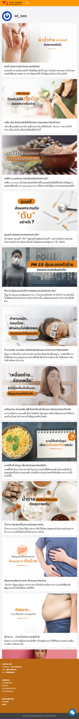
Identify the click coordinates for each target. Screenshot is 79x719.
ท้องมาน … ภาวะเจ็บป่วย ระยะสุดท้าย (22, 637)
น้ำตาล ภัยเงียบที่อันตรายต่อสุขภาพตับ (24, 524)
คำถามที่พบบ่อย (7, 691)
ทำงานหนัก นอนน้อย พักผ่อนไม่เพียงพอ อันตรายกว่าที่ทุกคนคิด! (36, 350)
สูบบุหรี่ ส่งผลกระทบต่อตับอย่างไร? (21, 234)
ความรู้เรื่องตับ (7, 683)
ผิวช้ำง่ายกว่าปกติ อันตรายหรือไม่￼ (22, 66)
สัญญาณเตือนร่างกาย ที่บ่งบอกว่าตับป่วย (25, 580)
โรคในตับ (5, 685)
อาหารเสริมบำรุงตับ (9, 688)
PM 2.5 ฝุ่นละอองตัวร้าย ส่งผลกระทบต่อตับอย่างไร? (30, 291)
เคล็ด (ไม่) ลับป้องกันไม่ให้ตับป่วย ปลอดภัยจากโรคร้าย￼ (32, 122)
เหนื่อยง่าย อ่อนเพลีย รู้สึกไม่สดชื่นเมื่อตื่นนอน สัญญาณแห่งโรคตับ (37, 409)
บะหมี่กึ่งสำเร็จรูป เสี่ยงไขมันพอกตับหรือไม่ (25, 465)
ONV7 (4, 704)
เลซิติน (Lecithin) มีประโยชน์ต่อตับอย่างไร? (26, 178)
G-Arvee (5, 701)
